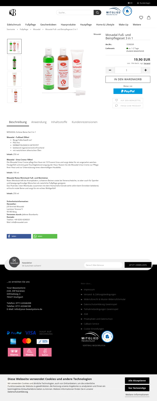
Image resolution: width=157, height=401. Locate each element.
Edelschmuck (14, 24)
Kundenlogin (143, 3)
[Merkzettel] (141, 19)
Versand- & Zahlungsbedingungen (100, 294)
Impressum (89, 289)
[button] (149, 19)
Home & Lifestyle (105, 24)
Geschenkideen (48, 24)
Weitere (137, 24)
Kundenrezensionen (84, 122)
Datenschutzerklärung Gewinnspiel (100, 304)
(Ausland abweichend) (135, 51)
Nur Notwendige (137, 388)
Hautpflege (86, 24)
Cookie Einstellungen (94, 328)
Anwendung (39, 122)
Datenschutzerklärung (18, 391)
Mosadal (97, 34)
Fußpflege (30, 24)
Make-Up (123, 24)
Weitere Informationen (137, 394)
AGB (86, 314)
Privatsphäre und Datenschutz (98, 318)
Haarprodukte (68, 24)
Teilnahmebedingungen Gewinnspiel (101, 309)
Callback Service (91, 323)
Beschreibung (18, 122)
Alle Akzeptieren (137, 380)
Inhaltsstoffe (59, 122)
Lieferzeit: (110, 48)
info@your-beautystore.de (28, 309)
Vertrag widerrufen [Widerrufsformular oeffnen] (94, 345)
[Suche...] (97, 12)
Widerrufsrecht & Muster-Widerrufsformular (105, 299)
